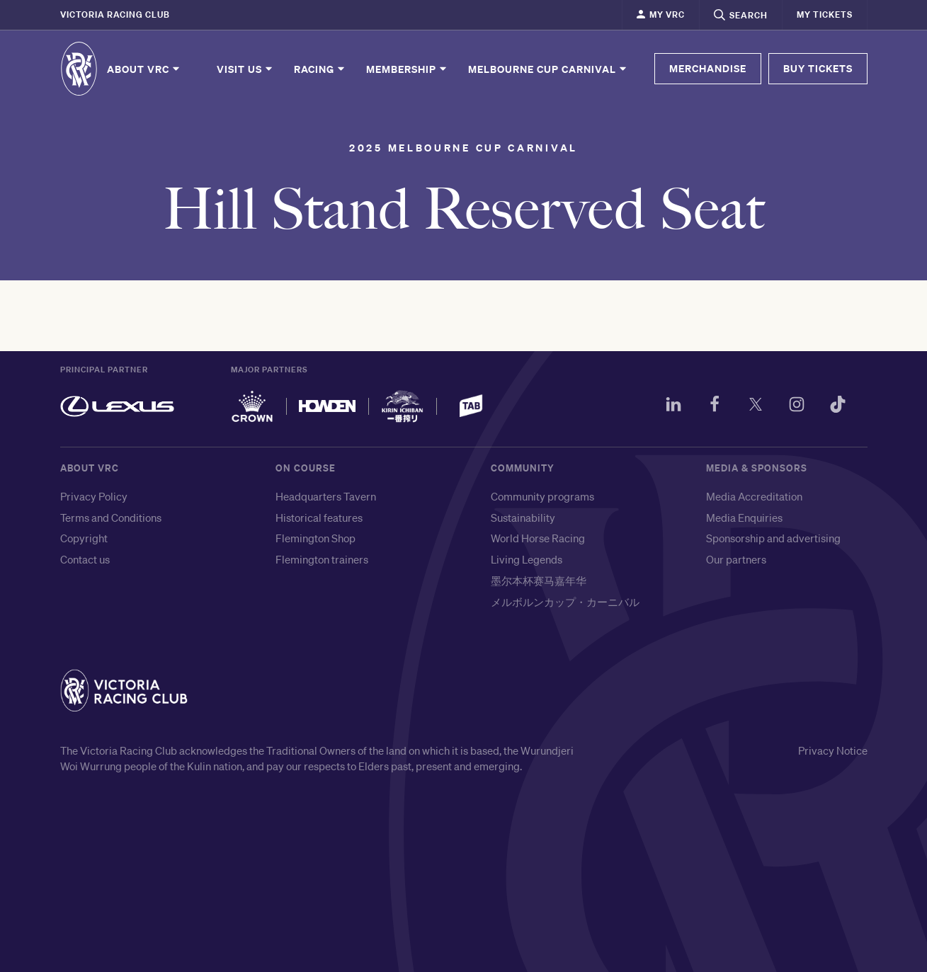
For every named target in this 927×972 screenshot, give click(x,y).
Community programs (542, 496)
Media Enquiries (744, 517)
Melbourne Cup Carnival (548, 68)
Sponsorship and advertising (773, 538)
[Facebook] (714, 406)
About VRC (144, 68)
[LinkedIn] (673, 406)
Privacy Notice (833, 750)
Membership (407, 68)
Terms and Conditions (110, 517)
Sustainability (523, 517)
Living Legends (526, 559)
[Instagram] (796, 406)
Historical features (319, 517)
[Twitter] (755, 406)
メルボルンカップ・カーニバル (565, 602)
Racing (320, 68)
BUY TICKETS (818, 68)
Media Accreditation (754, 496)
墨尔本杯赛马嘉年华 (538, 580)
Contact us (85, 559)
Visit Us (245, 68)
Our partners (736, 559)
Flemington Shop (315, 538)
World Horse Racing (538, 538)
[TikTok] (837, 406)
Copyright (84, 538)
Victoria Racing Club (115, 14)
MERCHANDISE (707, 68)
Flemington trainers (321, 559)
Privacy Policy (93, 496)
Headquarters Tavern (325, 496)
